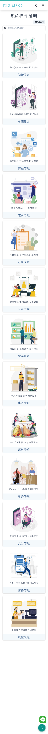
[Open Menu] (43, 5)
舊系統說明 (39, 22)
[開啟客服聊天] (41, 727)
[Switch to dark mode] (36, 5)
